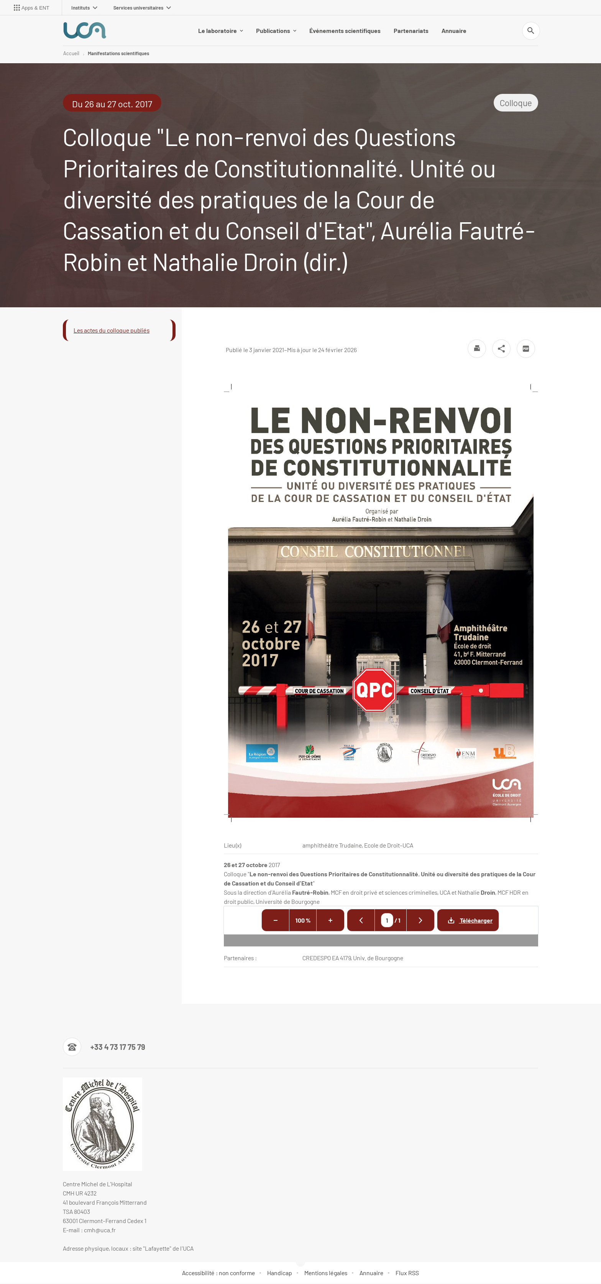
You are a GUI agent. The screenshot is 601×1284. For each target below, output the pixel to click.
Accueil (71, 54)
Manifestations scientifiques (118, 54)
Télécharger (465, 920)
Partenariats (411, 30)
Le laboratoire (220, 30)
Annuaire (454, 30)
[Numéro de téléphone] (104, 1047)
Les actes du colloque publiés (111, 330)
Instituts (84, 8)
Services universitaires (142, 8)
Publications (276, 30)
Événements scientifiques (345, 30)
